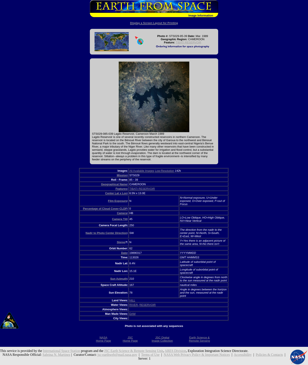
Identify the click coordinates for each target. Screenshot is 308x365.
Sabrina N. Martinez (56, 354)
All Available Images (141, 170)
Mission (122, 175)
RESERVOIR (147, 304)
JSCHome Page (130, 339)
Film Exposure (117, 200)
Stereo (121, 242)
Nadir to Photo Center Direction (106, 233)
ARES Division (175, 351)
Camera (122, 213)
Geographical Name (114, 184)
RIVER (133, 304)
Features (121, 188)
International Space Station (61, 351)
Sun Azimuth (118, 278)
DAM (132, 313)
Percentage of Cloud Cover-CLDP (105, 208)
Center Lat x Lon (116, 193)
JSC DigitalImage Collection (162, 339)
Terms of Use (150, 354)
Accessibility (243, 354)
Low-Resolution (164, 170)
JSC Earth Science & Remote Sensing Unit (133, 351)
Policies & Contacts (269, 354)
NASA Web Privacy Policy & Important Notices (197, 354)
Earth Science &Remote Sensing (199, 339)
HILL (132, 300)
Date (124, 252)
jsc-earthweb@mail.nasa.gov (117, 354)
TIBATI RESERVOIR (188, 42)
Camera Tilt (119, 219)
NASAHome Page (103, 339)
